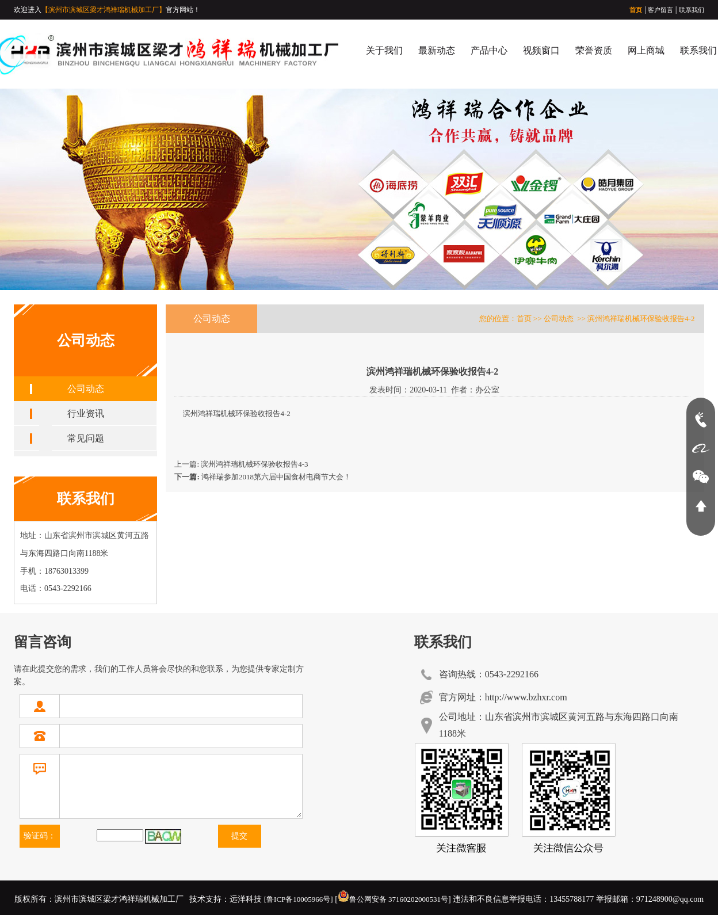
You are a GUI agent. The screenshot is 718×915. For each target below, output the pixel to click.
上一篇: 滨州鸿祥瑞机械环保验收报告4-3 (241, 464)
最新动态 (436, 50)
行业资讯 (85, 413)
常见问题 (85, 438)
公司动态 (85, 389)
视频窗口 (541, 50)
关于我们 (384, 50)
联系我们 (691, 9)
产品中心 (489, 50)
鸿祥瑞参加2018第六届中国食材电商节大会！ (262, 476)
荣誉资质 (593, 50)
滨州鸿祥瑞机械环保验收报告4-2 (236, 413)
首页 (635, 9)
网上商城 (646, 50)
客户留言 (660, 9)
